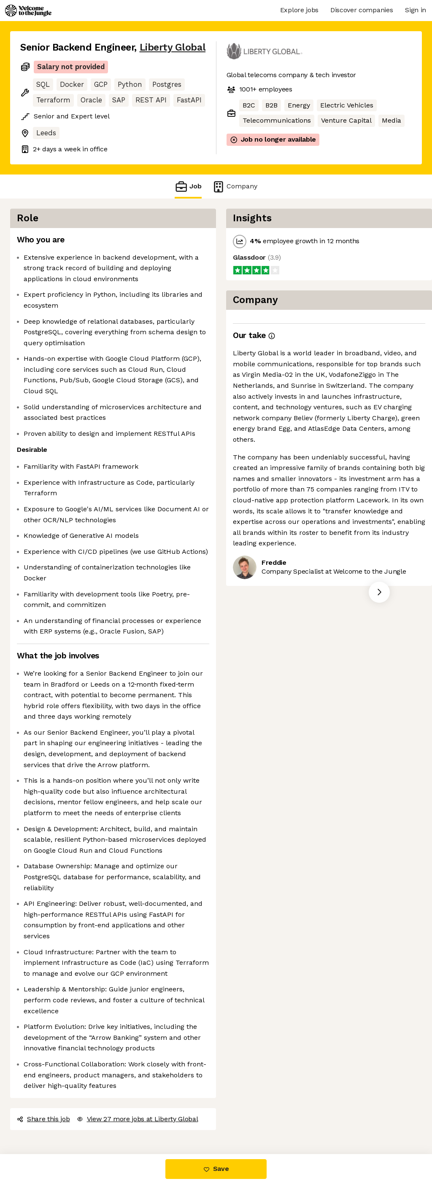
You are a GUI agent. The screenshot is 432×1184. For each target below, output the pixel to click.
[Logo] (28, 10)
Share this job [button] (43, 1119)
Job (188, 186)
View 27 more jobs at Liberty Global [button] (137, 1119)
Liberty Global (173, 47)
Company (234, 186)
